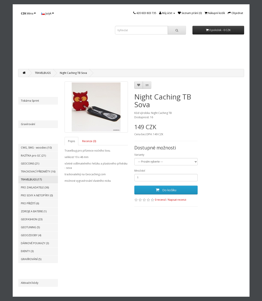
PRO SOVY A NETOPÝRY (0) (37, 195)
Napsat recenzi (177, 200)
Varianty (139, 155)
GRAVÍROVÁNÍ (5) (31, 259)
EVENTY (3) (27, 251)
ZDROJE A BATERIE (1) (34, 211)
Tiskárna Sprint (30, 100)
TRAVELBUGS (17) (31, 179)
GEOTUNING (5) (30, 227)
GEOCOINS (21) (30, 163)
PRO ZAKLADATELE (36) (35, 187)
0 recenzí (160, 200)
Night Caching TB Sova (73, 73)
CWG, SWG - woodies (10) (36, 147)
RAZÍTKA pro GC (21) (33, 155)
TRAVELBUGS (43, 73)
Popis (71, 141)
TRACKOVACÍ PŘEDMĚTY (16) (38, 171)
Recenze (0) (89, 141)
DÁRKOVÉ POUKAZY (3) (35, 243)
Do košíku (166, 190)
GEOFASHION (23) (31, 219)
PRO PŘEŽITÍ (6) (30, 203)
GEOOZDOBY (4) (31, 235)
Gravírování (28, 124)
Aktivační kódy (29, 283)
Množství (139, 170)
